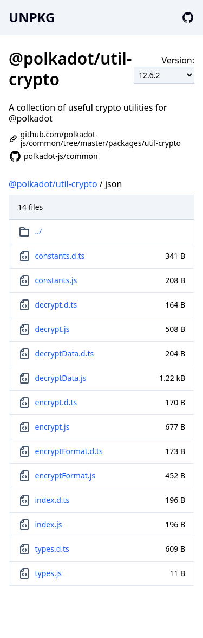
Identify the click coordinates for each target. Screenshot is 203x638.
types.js (48, 573)
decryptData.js (61, 378)
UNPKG (32, 17)
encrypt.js (52, 427)
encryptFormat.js (65, 475)
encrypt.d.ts (56, 402)
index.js (48, 524)
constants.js (56, 280)
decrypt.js (52, 329)
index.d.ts (52, 500)
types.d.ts (52, 549)
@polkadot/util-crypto (53, 184)
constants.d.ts (60, 256)
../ (38, 231)
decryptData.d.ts (64, 353)
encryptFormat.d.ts (69, 451)
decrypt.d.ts (56, 304)
